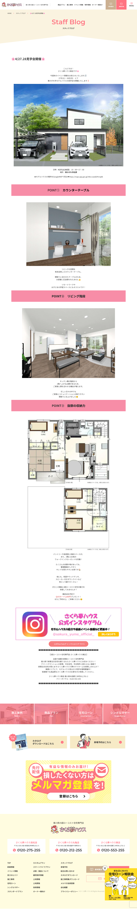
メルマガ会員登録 (67, 883)
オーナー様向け (97, 5)
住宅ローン (11, 883)
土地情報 (36, 879)
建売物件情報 (38, 875)
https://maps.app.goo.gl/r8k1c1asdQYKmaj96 (86, 176)
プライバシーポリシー (69, 891)
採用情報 (36, 887)
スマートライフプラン (41, 867)
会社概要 (64, 887)
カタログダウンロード (69, 875)
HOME (9, 13)
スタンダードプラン (15, 891)
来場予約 (64, 867)
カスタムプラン (39, 863)
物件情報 (88, 5)
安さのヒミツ (12, 875)
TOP (9, 863)
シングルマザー (13, 887)
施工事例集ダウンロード (70, 879)
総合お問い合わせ (67, 871)
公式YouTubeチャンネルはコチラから (69, 644)
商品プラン (61, 5)
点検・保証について (41, 871)
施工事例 (70, 5)
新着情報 (10, 867)
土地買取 (36, 883)
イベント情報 (78, 5)
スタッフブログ (21, 13)
